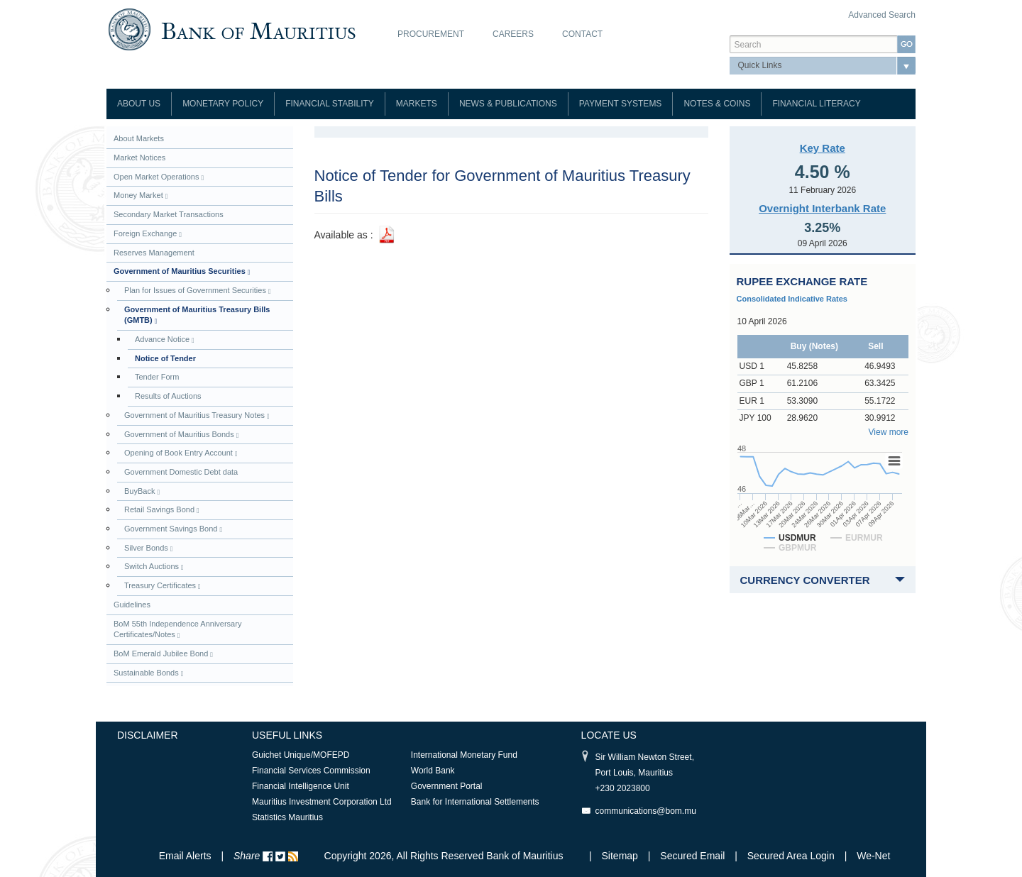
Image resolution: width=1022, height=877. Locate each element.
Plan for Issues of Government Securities (197, 290)
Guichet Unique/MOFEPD (300, 755)
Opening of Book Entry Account (181, 453)
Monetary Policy (222, 104)
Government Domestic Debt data (181, 472)
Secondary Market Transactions (169, 214)
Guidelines (132, 604)
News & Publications (508, 104)
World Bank (433, 771)
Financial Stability (329, 104)
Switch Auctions (154, 566)
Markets (416, 104)
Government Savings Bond (173, 529)
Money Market (140, 195)
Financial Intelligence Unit (300, 786)
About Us (138, 104)
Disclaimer (147, 735)
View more (888, 432)
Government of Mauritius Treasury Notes (197, 415)
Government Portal (447, 786)
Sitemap (621, 855)
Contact (582, 34)
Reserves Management (154, 252)
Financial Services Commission (311, 771)
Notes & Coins (716, 104)
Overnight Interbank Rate (822, 208)
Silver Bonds (148, 548)
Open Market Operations (159, 177)
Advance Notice (164, 339)
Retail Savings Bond (161, 509)
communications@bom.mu (645, 811)
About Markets (139, 138)
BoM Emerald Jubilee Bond (163, 653)
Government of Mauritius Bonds (181, 434)
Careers (513, 34)
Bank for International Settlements (475, 802)
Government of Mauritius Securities (182, 271)
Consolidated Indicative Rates (792, 298)
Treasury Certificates (162, 585)
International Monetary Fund (464, 755)
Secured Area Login (791, 855)
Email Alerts (185, 855)
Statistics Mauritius (287, 817)
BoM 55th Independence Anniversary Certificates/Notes (177, 629)
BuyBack (142, 491)
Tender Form (157, 377)
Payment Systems (620, 104)
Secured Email (692, 855)
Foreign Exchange (148, 233)
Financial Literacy (816, 104)
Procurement (430, 34)
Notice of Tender (165, 358)
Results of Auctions (168, 396)
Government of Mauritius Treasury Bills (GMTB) (197, 315)
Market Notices (139, 157)
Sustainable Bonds (148, 673)
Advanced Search (882, 15)
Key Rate (822, 148)
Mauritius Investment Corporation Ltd (322, 802)
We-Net (873, 855)
